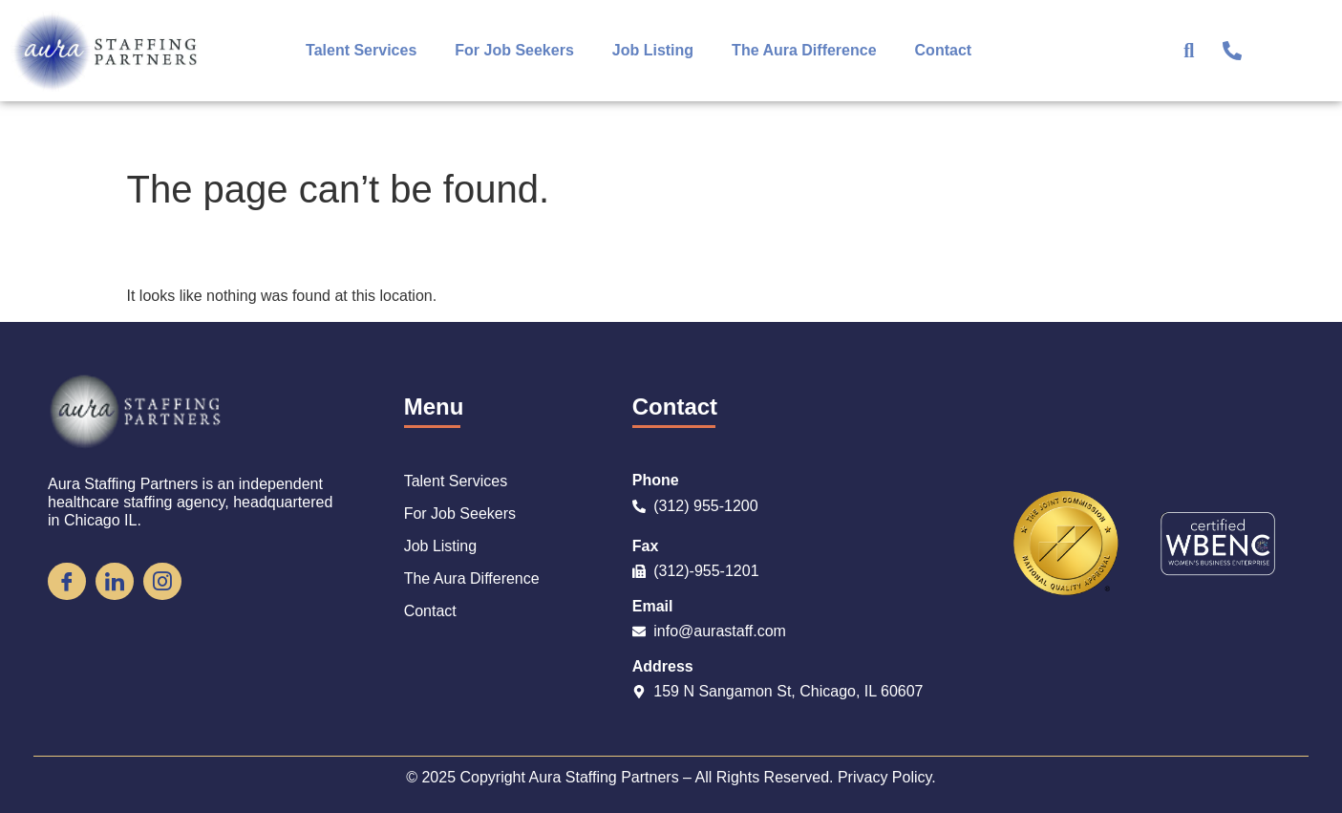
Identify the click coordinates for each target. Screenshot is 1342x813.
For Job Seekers (514, 50)
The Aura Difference (804, 50)
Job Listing (652, 50)
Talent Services (361, 50)
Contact (943, 50)
